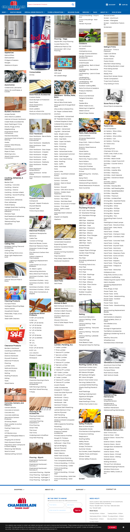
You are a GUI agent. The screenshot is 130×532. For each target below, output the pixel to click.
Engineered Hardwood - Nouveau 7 (38, 465)
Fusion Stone (108, 61)
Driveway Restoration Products (87, 139)
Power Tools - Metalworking (114, 296)
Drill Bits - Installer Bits (112, 170)
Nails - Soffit (58, 164)
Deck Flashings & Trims (13, 124)
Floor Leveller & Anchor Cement (13, 425)
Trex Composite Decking (63, 460)
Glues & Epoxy (10, 205)
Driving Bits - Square (111, 213)
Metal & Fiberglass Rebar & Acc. (14, 436)
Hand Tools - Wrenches (112, 269)
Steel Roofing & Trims (87, 401)
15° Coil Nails (59, 100)
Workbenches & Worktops (113, 342)
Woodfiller (8, 224)
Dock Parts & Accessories (39, 95)
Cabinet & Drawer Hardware (15, 119)
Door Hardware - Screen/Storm (35, 169)
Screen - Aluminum (111, 18)
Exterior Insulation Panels (63, 247)
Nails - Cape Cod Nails (62, 141)
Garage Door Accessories (113, 446)
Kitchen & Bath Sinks (62, 313)
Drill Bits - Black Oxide (112, 158)
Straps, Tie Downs (85, 446)
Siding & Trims (110, 47)
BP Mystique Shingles (87, 375)
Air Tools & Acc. (109, 143)
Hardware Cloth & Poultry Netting (14, 139)
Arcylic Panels (59, 385)
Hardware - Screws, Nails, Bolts (64, 96)
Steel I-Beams (59, 453)
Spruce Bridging (60, 445)
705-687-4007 (98, 505)
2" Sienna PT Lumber (62, 362)
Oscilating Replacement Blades (113, 285)
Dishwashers (9, 57)
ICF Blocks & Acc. (11, 433)
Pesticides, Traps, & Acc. (13, 313)
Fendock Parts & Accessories (40, 114)
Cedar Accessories (61, 387)
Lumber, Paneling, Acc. (63, 345)
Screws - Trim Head (61, 206)
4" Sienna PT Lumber (62, 370)
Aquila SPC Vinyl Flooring (63, 41)
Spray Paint (83, 178)
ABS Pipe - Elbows (86, 233)
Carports (82, 48)
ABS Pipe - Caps (85, 225)
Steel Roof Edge (85, 399)
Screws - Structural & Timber (65, 203)
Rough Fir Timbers (61, 438)
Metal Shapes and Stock (13, 149)
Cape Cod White (110, 53)
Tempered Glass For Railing (89, 345)
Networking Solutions (37, 271)
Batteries (32, 236)
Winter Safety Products (87, 459)
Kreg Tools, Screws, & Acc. (113, 274)
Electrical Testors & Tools (38, 246)
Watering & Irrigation (87, 108)
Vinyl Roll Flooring (36, 437)
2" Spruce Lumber (61, 365)
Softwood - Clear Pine (62, 443)
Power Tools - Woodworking (114, 305)
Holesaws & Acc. (110, 272)
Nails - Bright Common (62, 136)
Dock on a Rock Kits (36, 111)
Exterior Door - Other (111, 435)
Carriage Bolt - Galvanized (64, 116)
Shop (4, 12)
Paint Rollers (84, 161)
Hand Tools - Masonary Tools (114, 253)
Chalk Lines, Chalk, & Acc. (113, 153)
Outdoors (83, 43)
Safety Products (85, 424)
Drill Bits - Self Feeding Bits (114, 188)
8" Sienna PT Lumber (62, 382)
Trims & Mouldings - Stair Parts (88, 20)
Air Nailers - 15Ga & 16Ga (112, 131)
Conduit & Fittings (36, 241)
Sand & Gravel (10, 451)
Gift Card (58, 70)
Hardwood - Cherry (61, 397)
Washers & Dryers (11, 65)
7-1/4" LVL (33, 345)
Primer (81, 171)
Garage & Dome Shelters (88, 53)
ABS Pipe (82, 218)
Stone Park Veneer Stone (113, 76)
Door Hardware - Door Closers (37, 146)
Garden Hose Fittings (87, 253)
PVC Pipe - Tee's (85, 287)
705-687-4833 (97, 508)
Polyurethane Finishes (87, 169)
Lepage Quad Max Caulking (15, 207)
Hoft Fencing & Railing (37, 387)
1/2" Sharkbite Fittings (87, 213)
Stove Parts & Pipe (111, 103)
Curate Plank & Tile (61, 44)
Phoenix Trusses (35, 355)
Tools (6, 381)
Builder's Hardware (12, 348)
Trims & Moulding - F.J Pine (64, 463)
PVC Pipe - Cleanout (86, 279)
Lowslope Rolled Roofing (88, 385)
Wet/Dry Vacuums (110, 337)
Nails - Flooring (59, 149)
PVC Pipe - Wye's (85, 289)
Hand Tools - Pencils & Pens (114, 225)
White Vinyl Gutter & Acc (88, 404)
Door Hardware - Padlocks (39, 162)
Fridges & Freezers (11, 60)
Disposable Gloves (85, 429)
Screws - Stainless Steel (63, 201)
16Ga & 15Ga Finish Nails (63, 102)
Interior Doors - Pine (111, 451)
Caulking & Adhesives (13, 351)
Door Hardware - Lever (37, 159)
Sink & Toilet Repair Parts (63, 322)
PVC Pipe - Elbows (86, 282)
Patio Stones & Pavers (13, 442)
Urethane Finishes (86, 180)
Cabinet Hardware (61, 308)
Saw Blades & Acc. (110, 323)
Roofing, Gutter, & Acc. (88, 365)
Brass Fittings (84, 248)
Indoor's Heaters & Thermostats (36, 257)
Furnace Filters (10, 303)
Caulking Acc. (10, 197)
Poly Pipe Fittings (85, 269)
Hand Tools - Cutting (111, 243)
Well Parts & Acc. (85, 294)
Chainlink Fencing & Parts (39, 380)
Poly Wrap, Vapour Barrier (64, 258)
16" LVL (32, 340)
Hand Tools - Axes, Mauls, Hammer (113, 228)
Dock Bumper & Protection (39, 100)
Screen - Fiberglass (111, 20)
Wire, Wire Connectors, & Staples (38, 292)
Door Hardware (36, 134)
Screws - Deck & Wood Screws (62, 183)
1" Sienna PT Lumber (62, 352)
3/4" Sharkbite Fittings (87, 215)
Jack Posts (58, 281)
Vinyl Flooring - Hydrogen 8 (39, 480)
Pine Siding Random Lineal (114, 66)
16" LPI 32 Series (35, 335)
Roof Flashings (84, 391)
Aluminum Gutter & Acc (88, 367)
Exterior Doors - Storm (112, 444)
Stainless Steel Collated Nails (63, 213)
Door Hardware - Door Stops (39, 149)
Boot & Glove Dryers (86, 426)
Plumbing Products (87, 208)
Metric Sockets (109, 282)
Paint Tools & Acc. (85, 164)
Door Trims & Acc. (110, 432)
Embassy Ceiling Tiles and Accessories (14, 247)
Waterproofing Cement (13, 454)
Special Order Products (34, 12)
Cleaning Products (12, 301)
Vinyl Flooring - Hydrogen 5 (39, 475)
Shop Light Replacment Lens (13, 256)
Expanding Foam (60, 244)
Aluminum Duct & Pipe (112, 365)
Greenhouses (84, 63)
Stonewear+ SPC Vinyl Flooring (62, 49)
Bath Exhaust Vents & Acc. (64, 306)
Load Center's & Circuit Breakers (37, 265)
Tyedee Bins (83, 103)
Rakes (106, 308)
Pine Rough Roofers (61, 429)
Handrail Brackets (11, 136)
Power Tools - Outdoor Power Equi (112, 299)
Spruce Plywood (60, 448)
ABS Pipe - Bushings (86, 223)
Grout (7, 430)
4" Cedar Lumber (60, 367)
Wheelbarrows (109, 340)
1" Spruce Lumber (60, 355)
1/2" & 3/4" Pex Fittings (87, 210)
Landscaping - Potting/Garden (85, 78)
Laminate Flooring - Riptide (39, 472)
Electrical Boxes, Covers (38, 243)
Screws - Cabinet (60, 178)
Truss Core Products (111, 81)
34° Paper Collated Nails (63, 111)
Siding (7, 378)
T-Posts (32, 392)
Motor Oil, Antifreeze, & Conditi (13, 91)
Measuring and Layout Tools (114, 280)
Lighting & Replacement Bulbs (38, 261)
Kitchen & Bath (60, 303)
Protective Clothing (86, 434)
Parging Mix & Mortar (12, 440)
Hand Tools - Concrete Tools (114, 240)
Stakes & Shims (60, 450)
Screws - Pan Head (61, 198)
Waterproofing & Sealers (88, 183)
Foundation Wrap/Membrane (110, 400)
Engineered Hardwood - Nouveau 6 (38, 461)
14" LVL (32, 333)
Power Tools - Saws (111, 303)
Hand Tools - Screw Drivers (114, 255)
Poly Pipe (82, 267)
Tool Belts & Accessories (112, 331)
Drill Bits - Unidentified (112, 198)
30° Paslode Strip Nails (62, 119)
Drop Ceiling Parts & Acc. (14, 253)
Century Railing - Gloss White (87, 320)
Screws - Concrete (61, 180)
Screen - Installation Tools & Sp (114, 23)
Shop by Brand (15, 12)
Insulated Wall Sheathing (63, 407)
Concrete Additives (12, 415)
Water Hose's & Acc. (86, 105)
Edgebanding (10, 129)
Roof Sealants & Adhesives (14, 216)
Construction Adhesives (13, 200)
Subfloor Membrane (111, 407)
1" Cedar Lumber (60, 347)
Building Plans (73, 12)
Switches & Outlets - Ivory (38, 280)
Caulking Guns (109, 148)
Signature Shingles (86, 396)
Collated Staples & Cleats (63, 121)
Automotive (10, 85)
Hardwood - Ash (60, 395)
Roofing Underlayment (87, 394)
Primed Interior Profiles (63, 435)
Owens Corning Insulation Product (64, 252)
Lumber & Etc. (10, 366)
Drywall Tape (34, 208)
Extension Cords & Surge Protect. (38, 249)
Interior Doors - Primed (112, 454)
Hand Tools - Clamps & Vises (114, 234)
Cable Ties (33, 238)
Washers (57, 219)
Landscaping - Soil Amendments (86, 82)
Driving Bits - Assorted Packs (114, 201)
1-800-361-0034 (115, 505)
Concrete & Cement (12, 410)
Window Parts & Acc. (111, 469)
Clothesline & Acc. (85, 51)
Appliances (9, 53)
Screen (82, 479)
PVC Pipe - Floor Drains (87, 284)
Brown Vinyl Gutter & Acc (88, 380)
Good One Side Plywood (63, 392)
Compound (33, 201)
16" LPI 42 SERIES (35, 338)
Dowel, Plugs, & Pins (12, 126)
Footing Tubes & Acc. (12, 428)
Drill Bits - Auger (110, 156)
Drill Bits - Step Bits (111, 193)
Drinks (31, 75)
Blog (95, 12)
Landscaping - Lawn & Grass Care (89, 74)
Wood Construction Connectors (12, 157)
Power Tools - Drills (111, 294)
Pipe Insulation (60, 256)
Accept (112, 527)
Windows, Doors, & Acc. (113, 430)
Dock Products (10, 353)
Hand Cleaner (10, 308)
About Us (103, 12)
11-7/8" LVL (33, 320)
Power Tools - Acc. (110, 291)
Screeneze (108, 27)
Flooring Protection (36, 416)
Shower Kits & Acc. (61, 320)
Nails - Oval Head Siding (63, 159)
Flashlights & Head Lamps (113, 222)
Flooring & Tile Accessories (35, 412)
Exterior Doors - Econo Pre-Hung (114, 438)
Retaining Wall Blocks (13, 449)
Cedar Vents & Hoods (111, 367)
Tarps (81, 101)
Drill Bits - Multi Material (113, 175)
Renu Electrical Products (38, 274)
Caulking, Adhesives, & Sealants (14, 179)
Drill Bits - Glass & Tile (112, 168)
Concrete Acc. (10, 412)
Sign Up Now (116, 12)
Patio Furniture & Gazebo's (89, 88)
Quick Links (58, 171)
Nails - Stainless (60, 166)
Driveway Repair (11, 421)
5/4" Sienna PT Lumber (62, 375)
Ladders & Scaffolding (112, 277)
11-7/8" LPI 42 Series (36, 318)
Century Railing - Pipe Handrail (87, 324)
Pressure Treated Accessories (60, 432)
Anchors (57, 114)
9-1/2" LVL (33, 350)
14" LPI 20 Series (35, 325)
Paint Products (10, 371)
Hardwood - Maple (61, 400)
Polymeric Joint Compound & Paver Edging (15, 445)
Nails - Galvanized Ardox (63, 151)
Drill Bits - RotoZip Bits (112, 186)
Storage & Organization (112, 328)
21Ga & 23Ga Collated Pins (63, 109)
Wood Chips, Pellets (86, 113)
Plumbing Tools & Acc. (87, 264)
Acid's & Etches (84, 135)
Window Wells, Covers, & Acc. (113, 472)
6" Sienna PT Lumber (62, 380)
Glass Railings (84, 340)
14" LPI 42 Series (35, 330)
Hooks (7, 142)
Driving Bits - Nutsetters (113, 203)
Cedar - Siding (109, 56)
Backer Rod (9, 182)
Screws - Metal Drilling (62, 196)
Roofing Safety (84, 439)
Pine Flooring (34, 425)
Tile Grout (33, 430)
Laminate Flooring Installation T (36, 422)
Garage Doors (109, 449)
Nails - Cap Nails (60, 139)
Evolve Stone (108, 58)
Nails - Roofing (59, 161)
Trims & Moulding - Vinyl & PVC (88, 16)
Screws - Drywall (60, 187)
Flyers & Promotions (55, 12)
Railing (7, 373)
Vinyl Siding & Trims (111, 83)
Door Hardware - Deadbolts (39, 143)
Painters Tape (10, 214)
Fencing (32, 378)
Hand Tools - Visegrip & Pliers (112, 266)
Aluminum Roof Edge (87, 370)
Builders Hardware (12, 111)
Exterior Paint (84, 145)
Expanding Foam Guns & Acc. (113, 219)
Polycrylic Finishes (86, 166)
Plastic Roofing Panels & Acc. (88, 388)
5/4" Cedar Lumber (61, 372)
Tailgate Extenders (86, 98)
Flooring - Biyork (36, 457)
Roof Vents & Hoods (111, 372)
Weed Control (84, 110)
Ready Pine (108, 73)
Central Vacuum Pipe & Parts (13, 280)
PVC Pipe (82, 272)
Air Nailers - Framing (111, 141)
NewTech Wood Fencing (38, 389)
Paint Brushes (84, 156)
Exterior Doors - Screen (112, 441)
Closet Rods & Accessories (14, 122)
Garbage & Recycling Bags (14, 306)
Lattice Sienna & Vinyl (62, 410)
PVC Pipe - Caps (85, 277)
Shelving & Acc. (10, 154)
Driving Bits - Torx (110, 216)
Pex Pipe (82, 258)
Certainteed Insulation (62, 242)
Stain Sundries (84, 188)
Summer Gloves (85, 449)
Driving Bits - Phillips (111, 208)
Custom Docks (34, 97)
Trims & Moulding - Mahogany (61, 469)
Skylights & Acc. (109, 459)
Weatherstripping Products (114, 466)
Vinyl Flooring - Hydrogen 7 (39, 477)
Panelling (57, 426)
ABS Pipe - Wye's (85, 243)
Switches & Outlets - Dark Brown (38, 277)
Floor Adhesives (10, 202)
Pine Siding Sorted (111, 68)
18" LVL (32, 343)
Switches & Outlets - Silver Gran (39, 283)
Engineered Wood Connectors (11, 132)
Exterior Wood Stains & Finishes (87, 148)
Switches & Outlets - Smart (39, 287)
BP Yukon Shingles (86, 377)
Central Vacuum (11, 277)
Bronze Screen (109, 15)
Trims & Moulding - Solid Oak (65, 476)
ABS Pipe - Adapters (86, 220)
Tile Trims (33, 432)
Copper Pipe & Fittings (87, 250)
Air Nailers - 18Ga (110, 133)
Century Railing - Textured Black (89, 328)
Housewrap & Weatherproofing (110, 404)
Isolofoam (58, 249)
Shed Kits (82, 93)
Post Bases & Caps (85, 342)
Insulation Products (62, 239)
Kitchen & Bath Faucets (63, 311)
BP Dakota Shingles (86, 372)
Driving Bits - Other (111, 206)
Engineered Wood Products (37, 314)
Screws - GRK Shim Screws (64, 189)
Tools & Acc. (9, 316)
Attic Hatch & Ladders (13, 116)
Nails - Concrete (60, 144)
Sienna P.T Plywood (61, 440)
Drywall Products (11, 358)
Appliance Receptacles (37, 233)
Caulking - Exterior (12, 187)
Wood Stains (9, 383)
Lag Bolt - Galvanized (62, 131)
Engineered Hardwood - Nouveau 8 (38, 469)
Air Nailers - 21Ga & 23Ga (113, 136)
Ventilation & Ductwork (113, 362)
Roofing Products (11, 376)
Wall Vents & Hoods (111, 375)
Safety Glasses (84, 444)
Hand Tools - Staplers (111, 260)
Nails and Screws (11, 368)
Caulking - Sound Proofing (14, 195)
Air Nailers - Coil (110, 138)
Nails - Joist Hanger (61, 156)
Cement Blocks (10, 407)
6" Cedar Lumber (60, 377)
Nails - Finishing (60, 146)
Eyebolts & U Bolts (61, 126)
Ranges (7, 62)
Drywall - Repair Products (39, 203)
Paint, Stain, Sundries (88, 133)
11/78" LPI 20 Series (36, 323)
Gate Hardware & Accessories (35, 383)
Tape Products (10, 219)
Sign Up (77, 510)
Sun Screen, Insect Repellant (89, 451)
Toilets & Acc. (59, 325)
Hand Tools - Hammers (112, 248)
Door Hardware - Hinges (38, 154)
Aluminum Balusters (86, 317)
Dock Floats (33, 102)
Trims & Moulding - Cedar (63, 465)
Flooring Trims (34, 418)
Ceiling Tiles (9, 244)
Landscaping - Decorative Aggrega (88, 70)
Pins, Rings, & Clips (111, 289)
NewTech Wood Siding (112, 63)
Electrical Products (12, 360)
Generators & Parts (86, 60)
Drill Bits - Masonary (111, 172)
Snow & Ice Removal (86, 96)
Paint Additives (84, 154)
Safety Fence (84, 441)
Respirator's (83, 436)
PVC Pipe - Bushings (86, 274)
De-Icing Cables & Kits (87, 382)
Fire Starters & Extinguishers (89, 431)
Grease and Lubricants (13, 87)
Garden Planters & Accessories (86, 57)
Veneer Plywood (85, 23)
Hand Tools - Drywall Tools (113, 245)
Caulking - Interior (11, 190)
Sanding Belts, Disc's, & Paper (112, 320)
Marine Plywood (60, 412)
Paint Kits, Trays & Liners (88, 159)
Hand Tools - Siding (111, 258)
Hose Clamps (84, 255)
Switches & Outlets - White (39, 289)
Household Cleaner (12, 311)
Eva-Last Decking (60, 417)
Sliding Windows (110, 461)
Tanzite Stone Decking (62, 458)
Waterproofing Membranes (110, 396)
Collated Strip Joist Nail (63, 124)
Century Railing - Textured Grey (89, 332)
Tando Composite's (111, 78)
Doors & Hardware (11, 356)
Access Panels (10, 114)
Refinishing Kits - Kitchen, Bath (88, 174)
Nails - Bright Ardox (61, 134)
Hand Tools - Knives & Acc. (113, 250)
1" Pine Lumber (60, 350)
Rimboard (33, 358)
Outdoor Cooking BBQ (87, 85)
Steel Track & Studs (61, 455)
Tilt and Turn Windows (112, 464)
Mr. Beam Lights (35, 269)
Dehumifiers (9, 55)
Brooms (107, 146)
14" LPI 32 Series (35, 328)
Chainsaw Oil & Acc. (111, 151)
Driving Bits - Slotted (111, 211)
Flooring (8, 363)
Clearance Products (13, 346)
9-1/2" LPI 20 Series (36, 348)
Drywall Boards (35, 206)
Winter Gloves (84, 456)
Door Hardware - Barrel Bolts (40, 136)
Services (86, 12)
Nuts (56, 169)
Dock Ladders (34, 109)
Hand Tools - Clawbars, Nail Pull (114, 237)
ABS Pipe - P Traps (86, 238)
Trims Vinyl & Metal (36, 211)
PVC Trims (108, 71)
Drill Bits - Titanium (111, 196)
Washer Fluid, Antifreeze (88, 454)
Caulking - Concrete (12, 185)
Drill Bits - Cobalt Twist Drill (114, 161)
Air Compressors (110, 128)
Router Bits (108, 314)
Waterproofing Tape (12, 221)
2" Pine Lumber (60, 360)
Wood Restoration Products (89, 185)
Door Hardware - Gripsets (38, 152)
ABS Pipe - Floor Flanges (88, 235)
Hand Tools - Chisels (111, 231)
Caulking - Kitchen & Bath (14, 192)
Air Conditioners (85, 46)
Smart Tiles (33, 427)
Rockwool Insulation (61, 261)
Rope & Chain (10, 151)
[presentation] (65, 516)
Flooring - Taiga (60, 39)
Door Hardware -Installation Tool (39, 177)
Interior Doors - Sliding (112, 456)
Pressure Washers (85, 91)
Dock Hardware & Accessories (35, 105)
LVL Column (34, 353)
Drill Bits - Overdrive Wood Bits (114, 178)
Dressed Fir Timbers (61, 390)
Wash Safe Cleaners (12, 318)
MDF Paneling (59, 415)
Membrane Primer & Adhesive (12, 210)
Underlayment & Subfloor (38, 435)
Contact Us (111, 489)
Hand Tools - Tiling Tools (113, 263)
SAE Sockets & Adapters (113, 317)
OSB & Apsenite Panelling (63, 424)
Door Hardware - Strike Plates (38, 173)
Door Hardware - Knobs (38, 157)
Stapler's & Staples (61, 217)
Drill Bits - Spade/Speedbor (114, 191)
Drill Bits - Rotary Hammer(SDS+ (110, 182)
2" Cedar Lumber (60, 357)
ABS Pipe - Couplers (86, 230)
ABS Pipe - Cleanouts (87, 228)
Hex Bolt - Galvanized (62, 129)
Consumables (35, 72)
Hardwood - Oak (60, 402)
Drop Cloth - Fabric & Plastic (89, 142)
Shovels (107, 326)
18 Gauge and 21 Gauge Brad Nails (64, 105)
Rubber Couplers (85, 292)
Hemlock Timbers (60, 405)
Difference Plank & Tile (62, 46)
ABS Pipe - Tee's (85, 240)
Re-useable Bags (60, 75)
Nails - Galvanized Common (64, 154)
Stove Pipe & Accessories (113, 106)
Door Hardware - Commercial (35, 139)
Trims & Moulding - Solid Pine (63, 479)
